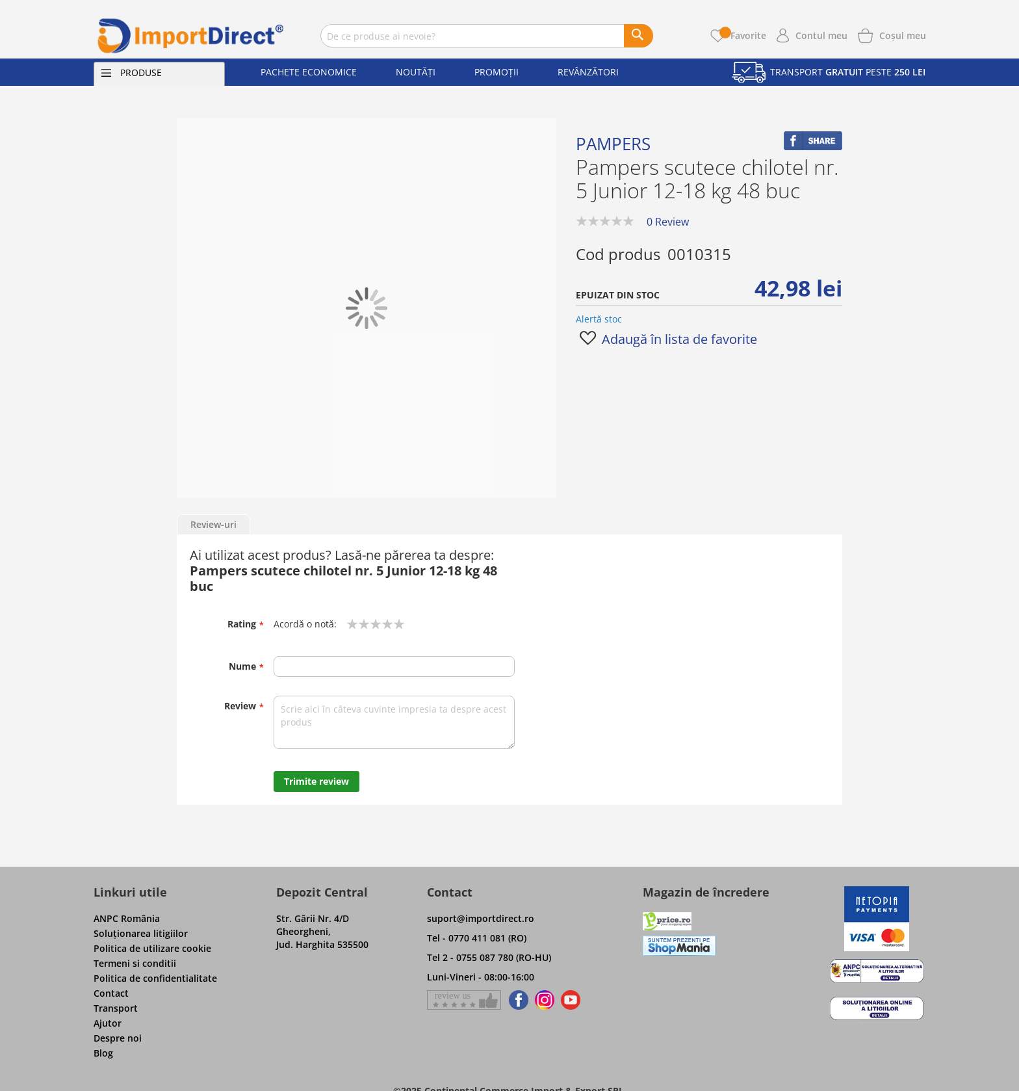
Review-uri (213, 524)
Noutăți (415, 72)
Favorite (742, 35)
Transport (116, 1008)
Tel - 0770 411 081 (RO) (476, 938)
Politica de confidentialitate (155, 978)
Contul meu (821, 35)
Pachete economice (309, 72)
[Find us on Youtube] (571, 1000)
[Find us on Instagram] (545, 1000)
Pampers (613, 143)
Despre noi (118, 1038)
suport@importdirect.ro (480, 918)
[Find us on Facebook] (516, 1000)
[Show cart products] (902, 34)
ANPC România (127, 918)
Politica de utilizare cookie (152, 948)
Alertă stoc (599, 319)
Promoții (496, 72)
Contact (111, 993)
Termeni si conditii (135, 963)
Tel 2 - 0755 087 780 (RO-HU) (489, 957)
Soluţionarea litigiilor (141, 933)
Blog (103, 1053)
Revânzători (588, 72)
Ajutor (108, 1023)
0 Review (668, 222)
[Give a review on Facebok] (464, 1000)
